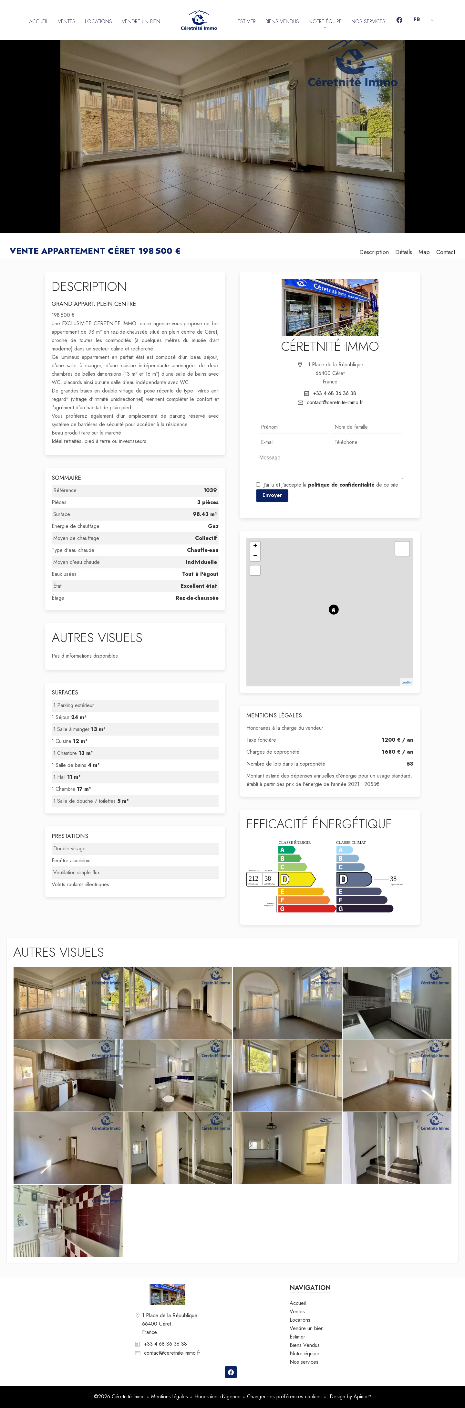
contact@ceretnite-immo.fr (335, 402)
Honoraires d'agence (217, 1396)
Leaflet (406, 682)
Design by (349, 1396)
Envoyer (272, 495)
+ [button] (255, 546)
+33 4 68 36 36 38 (334, 393)
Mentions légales (169, 1396)
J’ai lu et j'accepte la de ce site (331, 485)
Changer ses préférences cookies (284, 1396)
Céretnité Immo (330, 346)
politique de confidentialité (341, 485)
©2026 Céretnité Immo (119, 1396)
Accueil (199, 20)
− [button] (255, 556)
